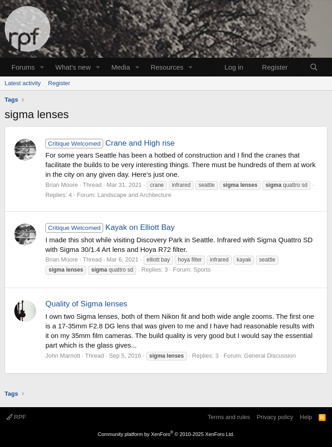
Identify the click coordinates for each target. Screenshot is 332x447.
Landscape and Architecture (134, 194)
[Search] (313, 67)
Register (59, 83)
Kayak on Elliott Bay (110, 227)
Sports (202, 269)
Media (120, 67)
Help (306, 417)
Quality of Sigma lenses (86, 304)
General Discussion (270, 355)
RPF (16, 417)
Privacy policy (275, 417)
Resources (166, 67)
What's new (73, 67)
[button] (42, 67)
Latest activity (23, 83)
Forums (23, 67)
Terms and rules (229, 417)
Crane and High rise (110, 143)
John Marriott (62, 355)
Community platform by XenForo (166, 434)
